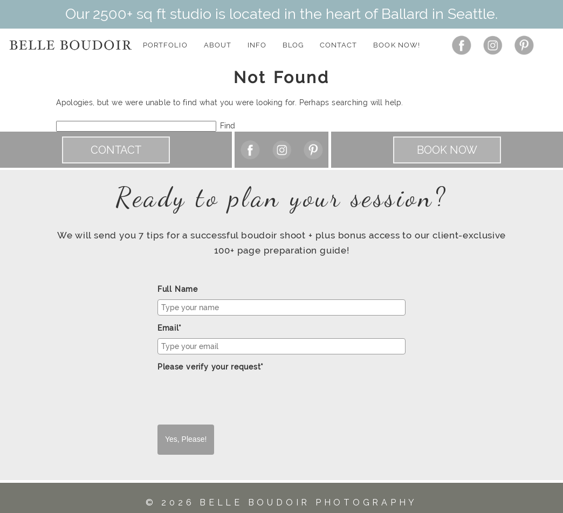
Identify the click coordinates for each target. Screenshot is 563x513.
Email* (169, 328)
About (217, 45)
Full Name (177, 289)
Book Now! (396, 45)
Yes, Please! (186, 439)
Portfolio (165, 45)
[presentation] (239, 398)
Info (257, 45)
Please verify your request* (210, 366)
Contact (338, 45)
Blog (293, 45)
